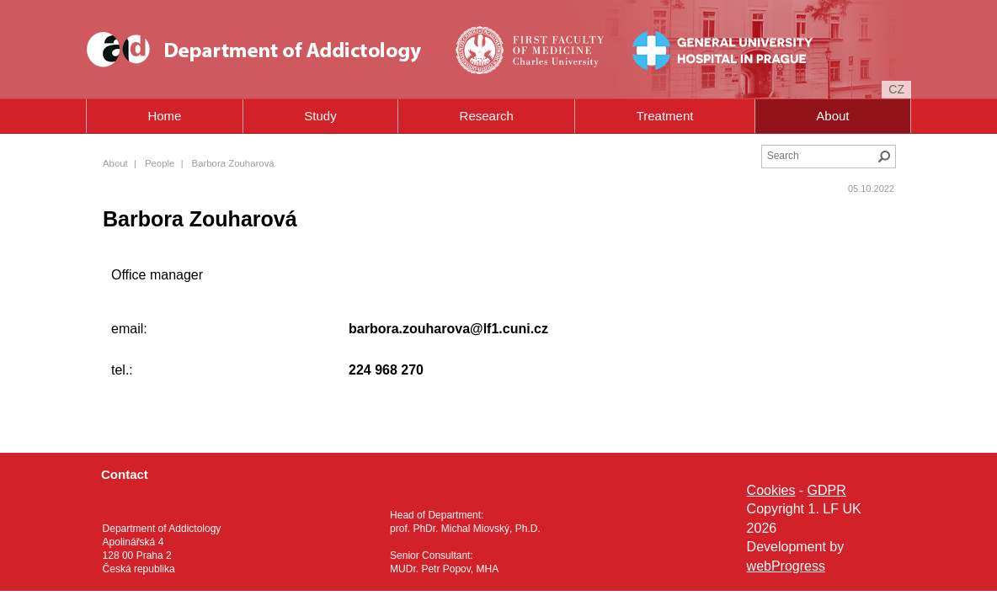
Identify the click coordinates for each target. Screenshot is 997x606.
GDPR (827, 490)
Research (487, 116)
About (832, 116)
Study (320, 116)
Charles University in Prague (555, 77)
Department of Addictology (260, 49)
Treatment (665, 116)
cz (896, 89)
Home (164, 116)
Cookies (771, 490)
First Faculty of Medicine (521, 49)
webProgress (786, 566)
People (159, 163)
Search (884, 156)
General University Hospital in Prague (696, 49)
